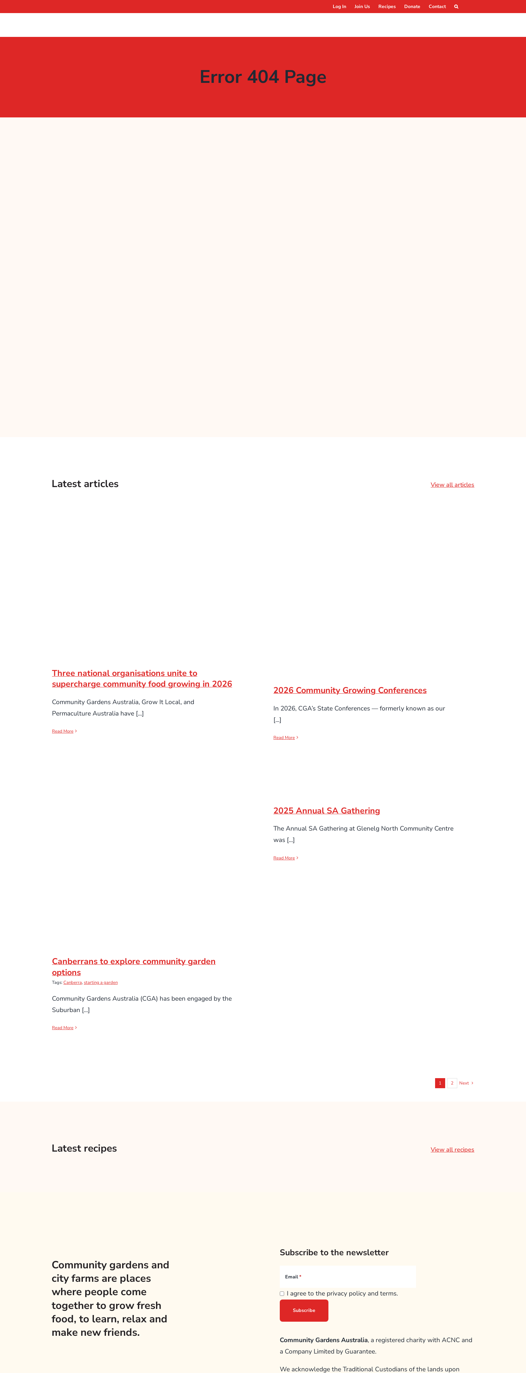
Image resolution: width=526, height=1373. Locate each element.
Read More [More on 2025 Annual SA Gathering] (284, 858)
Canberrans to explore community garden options (134, 967)
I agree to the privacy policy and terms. (342, 1293)
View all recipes (452, 1150)
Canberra (72, 983)
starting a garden (101, 983)
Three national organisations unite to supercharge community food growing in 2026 (142, 679)
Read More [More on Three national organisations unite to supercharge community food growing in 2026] (62, 731)
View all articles (452, 485)
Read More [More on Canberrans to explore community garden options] (62, 1028)
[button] (456, 6)
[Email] (348, 1277)
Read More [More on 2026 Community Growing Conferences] (284, 738)
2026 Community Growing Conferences (350, 690)
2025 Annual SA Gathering (326, 810)
